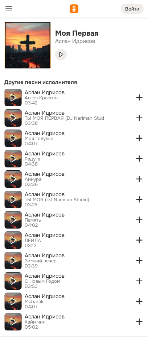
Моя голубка (39, 138)
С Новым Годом (42, 281)
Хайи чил (35, 322)
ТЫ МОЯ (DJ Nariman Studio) (57, 199)
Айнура (33, 179)
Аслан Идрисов (45, 92)
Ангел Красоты (41, 97)
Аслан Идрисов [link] (75, 41)
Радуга (32, 159)
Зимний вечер (41, 260)
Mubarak (34, 301)
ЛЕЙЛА (33, 240)
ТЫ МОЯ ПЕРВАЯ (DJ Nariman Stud (64, 118)
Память (33, 220)
